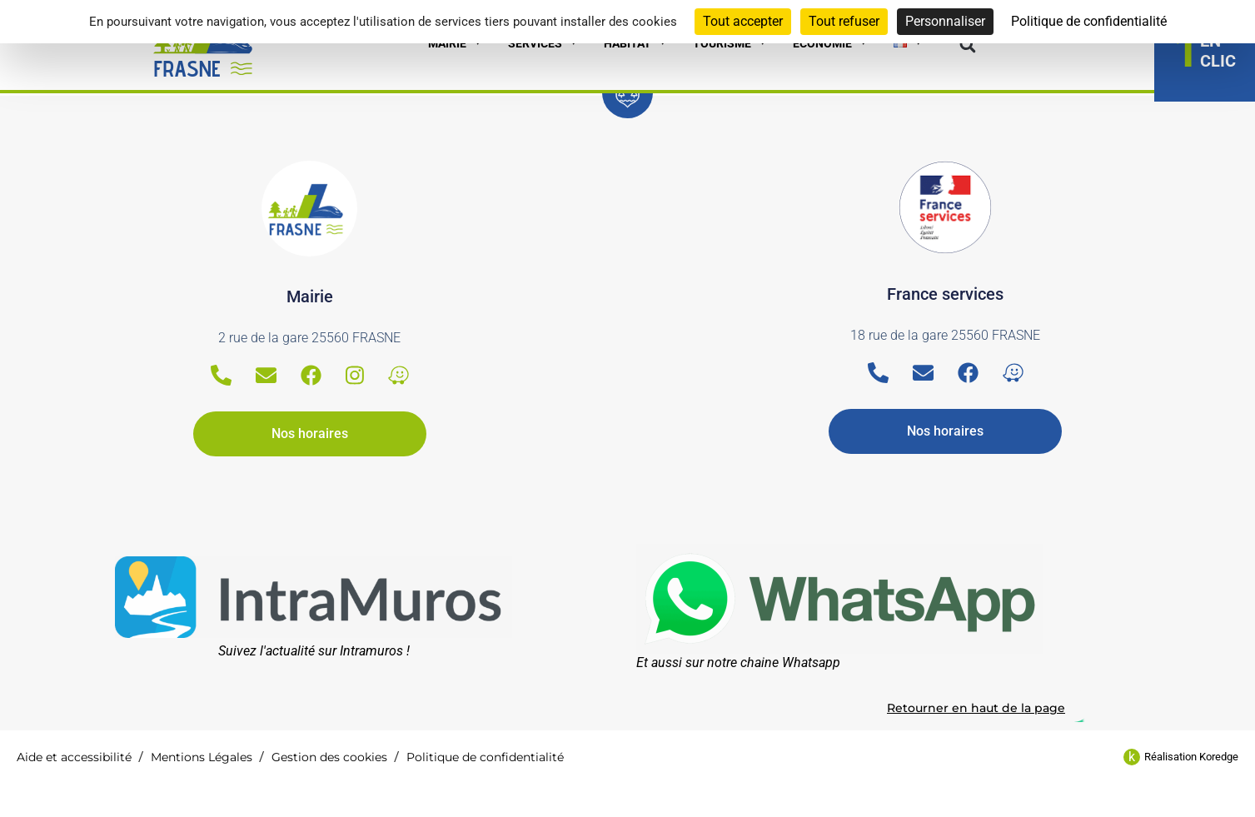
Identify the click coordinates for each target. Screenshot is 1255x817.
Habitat (636, 43)
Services (543, 43)
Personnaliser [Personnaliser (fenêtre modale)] (945, 21)
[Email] (266, 375)
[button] (967, 45)
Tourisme (730, 43)
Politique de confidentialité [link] (1089, 21)
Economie (831, 43)
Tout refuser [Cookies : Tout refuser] (844, 21)
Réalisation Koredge (1191, 756)
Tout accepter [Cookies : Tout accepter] (743, 21)
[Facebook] (311, 375)
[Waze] (398, 375)
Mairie (455, 43)
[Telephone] (221, 375)
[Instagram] (355, 375)
